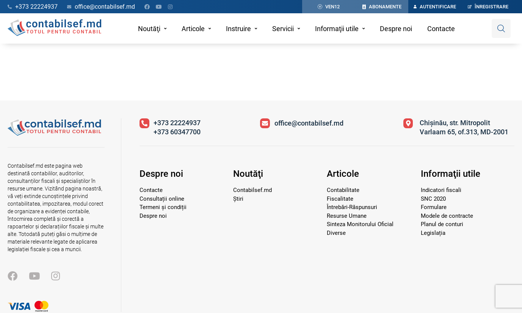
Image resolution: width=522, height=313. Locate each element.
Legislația (433, 233)
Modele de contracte (447, 215)
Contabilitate (343, 190)
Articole (193, 29)
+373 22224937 (177, 123)
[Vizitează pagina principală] (54, 133)
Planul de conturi (442, 224)
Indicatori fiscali (441, 190)
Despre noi (396, 29)
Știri (238, 198)
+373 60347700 (177, 132)
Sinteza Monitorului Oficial (360, 224)
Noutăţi (149, 29)
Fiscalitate (340, 198)
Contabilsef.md (252, 190)
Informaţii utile (337, 29)
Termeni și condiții (163, 207)
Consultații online (162, 198)
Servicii (283, 29)
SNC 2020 (433, 198)
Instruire (238, 29)
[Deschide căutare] (501, 28)
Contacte (441, 29)
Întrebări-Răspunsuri (352, 207)
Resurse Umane (347, 215)
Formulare (434, 207)
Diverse (336, 233)
